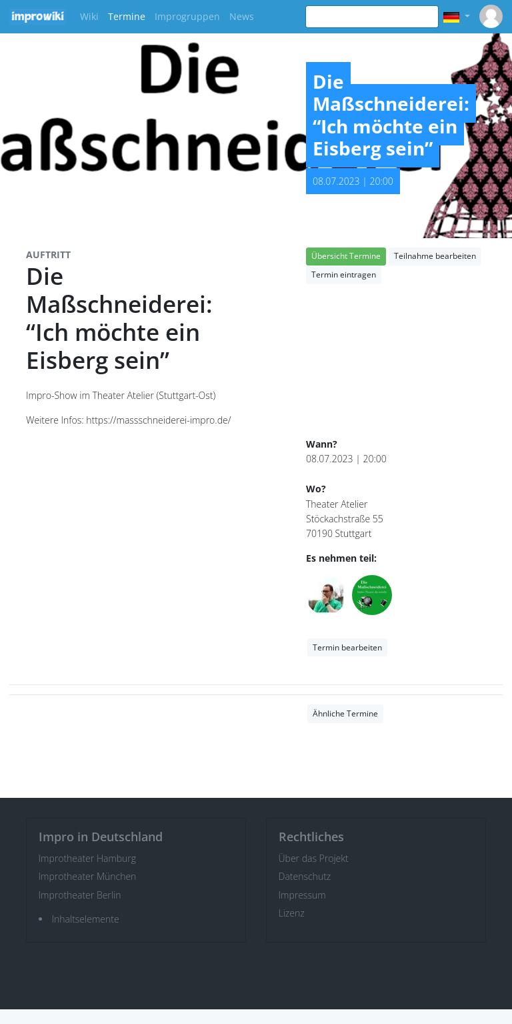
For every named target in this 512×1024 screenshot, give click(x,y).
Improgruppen (187, 16)
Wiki (89, 16)
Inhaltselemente (85, 919)
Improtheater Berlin (80, 895)
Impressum (302, 895)
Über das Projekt (314, 858)
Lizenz (292, 913)
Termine (126, 16)
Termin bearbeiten (347, 647)
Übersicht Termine (346, 256)
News (241, 16)
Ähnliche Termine (345, 713)
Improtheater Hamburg (88, 858)
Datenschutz (305, 876)
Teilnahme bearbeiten (435, 256)
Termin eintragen (343, 274)
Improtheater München (88, 876)
